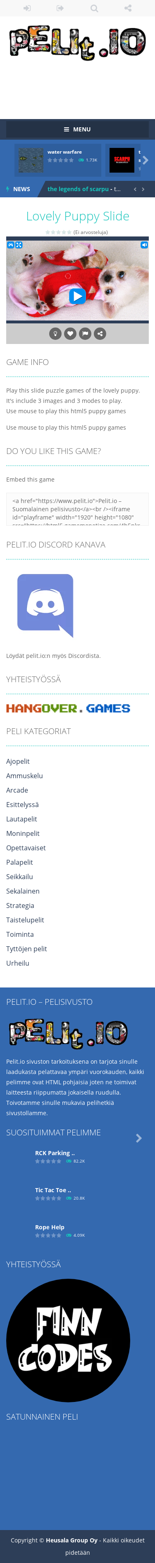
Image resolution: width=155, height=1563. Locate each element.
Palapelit (19, 862)
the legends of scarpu (78, 189)
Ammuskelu (24, 775)
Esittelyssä (22, 804)
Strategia (20, 905)
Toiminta (20, 934)
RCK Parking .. (55, 1153)
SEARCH (94, 8)
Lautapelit (21, 819)
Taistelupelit (25, 919)
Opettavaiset (26, 847)
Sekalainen (23, 891)
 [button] (85, 334)
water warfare (65, 151)
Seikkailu (19, 876)
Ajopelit (18, 761)
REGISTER (60, 8)
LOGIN (27, 8)
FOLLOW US (128, 8)
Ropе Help (49, 1227)
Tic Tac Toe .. (53, 1190)
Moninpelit (23, 833)
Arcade (17, 790)
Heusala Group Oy (72, 1540)
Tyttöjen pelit (26, 948)
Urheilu (17, 963)
